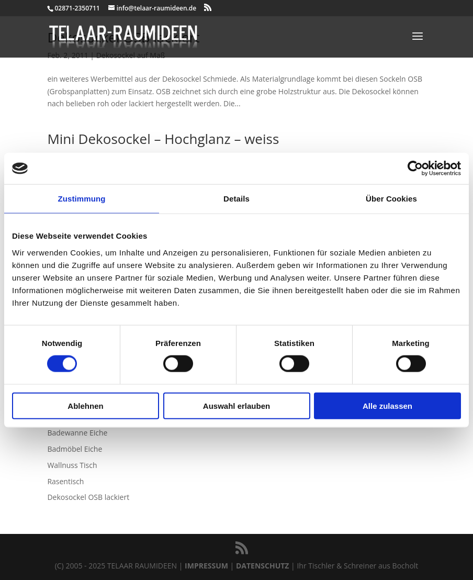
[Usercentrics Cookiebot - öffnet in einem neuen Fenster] (415, 168)
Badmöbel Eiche (74, 449)
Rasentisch (65, 481)
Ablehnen (85, 405)
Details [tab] (236, 198)
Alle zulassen (387, 405)
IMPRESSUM (206, 566)
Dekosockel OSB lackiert (88, 497)
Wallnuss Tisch (72, 465)
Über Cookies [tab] (391, 198)
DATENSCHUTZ (262, 566)
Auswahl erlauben (236, 405)
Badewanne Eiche (77, 433)
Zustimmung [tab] (82, 198)
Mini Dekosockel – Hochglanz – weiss (163, 138)
